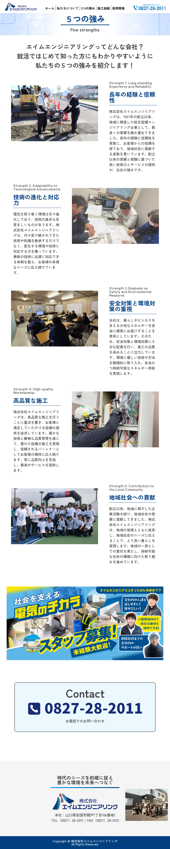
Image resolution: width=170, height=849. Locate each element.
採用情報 (118, 8)
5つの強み (88, 8)
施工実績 (103, 8)
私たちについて (68, 8)
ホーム (49, 8)
